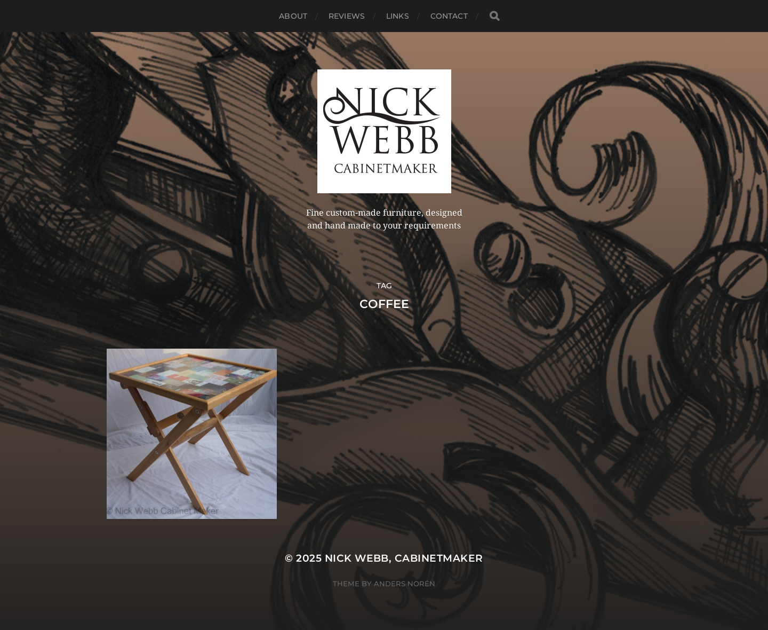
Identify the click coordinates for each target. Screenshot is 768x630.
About (293, 16)
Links (397, 16)
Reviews (347, 16)
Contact (449, 16)
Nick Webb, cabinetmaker (404, 558)
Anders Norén (404, 583)
